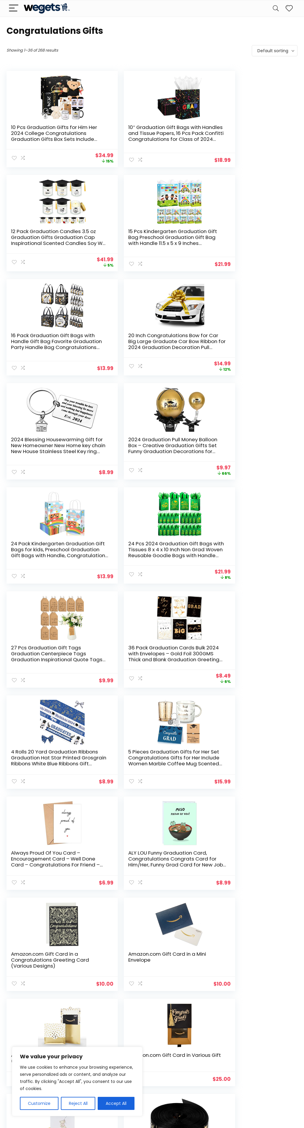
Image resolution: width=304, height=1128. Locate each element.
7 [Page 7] (171, 1008)
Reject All (78, 1103)
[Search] (276, 8)
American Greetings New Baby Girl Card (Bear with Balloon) (36, 647)
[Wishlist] (289, 8)
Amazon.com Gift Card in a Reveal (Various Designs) (181, 546)
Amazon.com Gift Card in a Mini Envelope (106, 546)
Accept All (116, 1103)
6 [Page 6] (161, 1008)
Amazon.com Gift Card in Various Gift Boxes (258, 546)
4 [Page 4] (142, 1008)
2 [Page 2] (122, 1008)
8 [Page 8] (181, 1008)
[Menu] (14, 8)
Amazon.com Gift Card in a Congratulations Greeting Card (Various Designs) (33, 552)
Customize (39, 1103)
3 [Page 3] (132, 1008)
